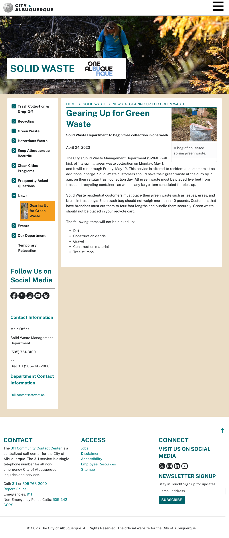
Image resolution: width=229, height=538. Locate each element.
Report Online (15, 489)
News (118, 104)
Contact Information (31, 317)
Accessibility (91, 459)
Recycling (26, 121)
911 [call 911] (29, 494)
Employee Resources (98, 464)
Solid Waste (95, 104)
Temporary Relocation (27, 248)
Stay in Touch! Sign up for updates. (187, 484)
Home (71, 104)
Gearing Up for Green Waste (35, 211)
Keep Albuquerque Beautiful (34, 153)
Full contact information (27, 395)
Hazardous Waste (32, 141)
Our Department (32, 235)
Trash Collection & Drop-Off (33, 109)
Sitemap (88, 469)
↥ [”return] (222, 431)
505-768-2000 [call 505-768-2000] (34, 484)
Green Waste (28, 131)
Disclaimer (90, 453)
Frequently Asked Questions (33, 183)
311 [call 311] (14, 484)
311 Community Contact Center (36, 448)
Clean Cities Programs (28, 168)
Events (23, 226)
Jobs (84, 448)
